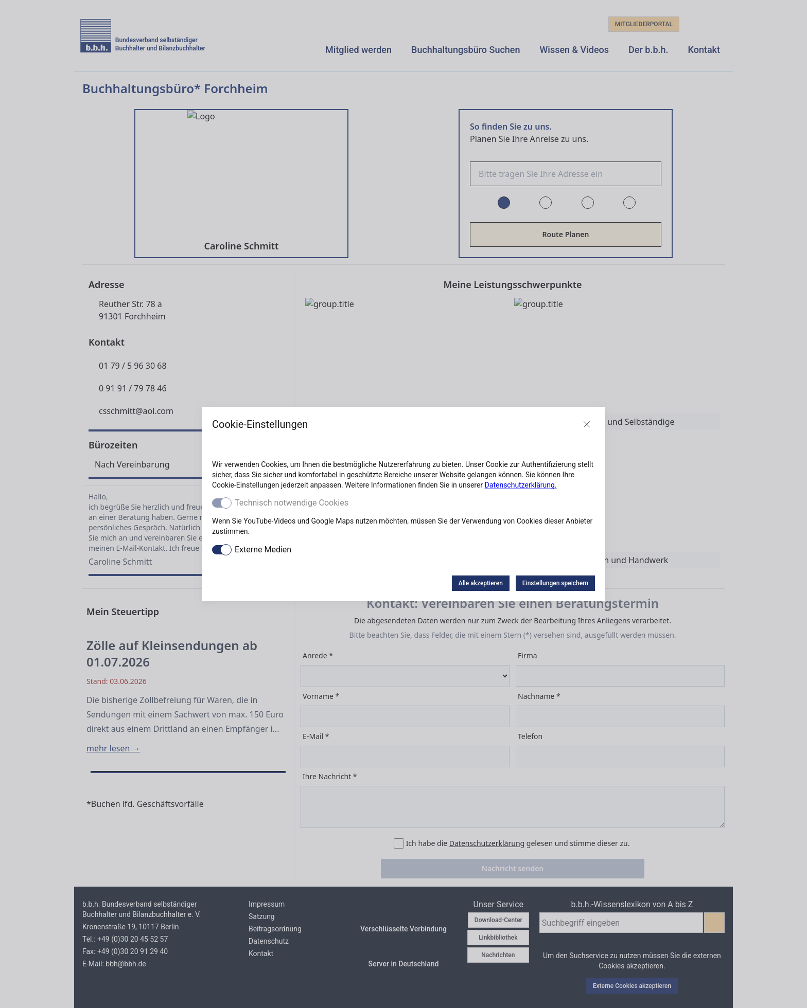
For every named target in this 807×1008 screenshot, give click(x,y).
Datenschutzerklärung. (521, 485)
